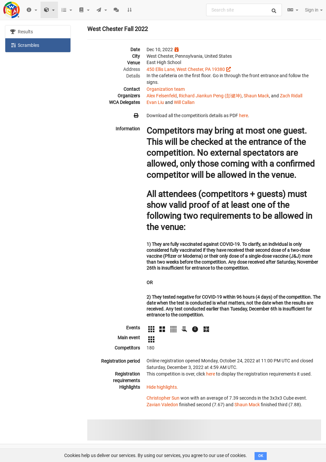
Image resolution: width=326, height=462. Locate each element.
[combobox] (244, 10)
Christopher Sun (163, 398)
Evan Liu (155, 102)
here (243, 115)
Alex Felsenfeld (162, 95)
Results (21, 31)
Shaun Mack (256, 95)
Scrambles (24, 45)
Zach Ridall (291, 95)
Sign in (314, 10)
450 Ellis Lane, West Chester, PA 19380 (186, 69)
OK (260, 456)
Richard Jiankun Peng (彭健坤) (210, 95)
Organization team (166, 89)
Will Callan (184, 102)
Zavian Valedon (162, 404)
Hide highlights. (162, 387)
